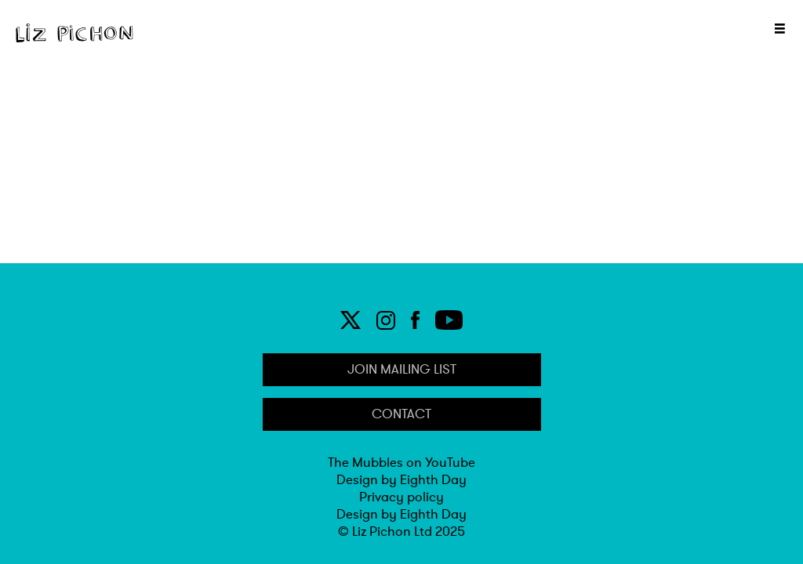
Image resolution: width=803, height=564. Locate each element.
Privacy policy (401, 497)
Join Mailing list (401, 369)
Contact (401, 414)
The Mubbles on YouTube (401, 463)
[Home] (74, 33)
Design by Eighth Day (401, 480)
